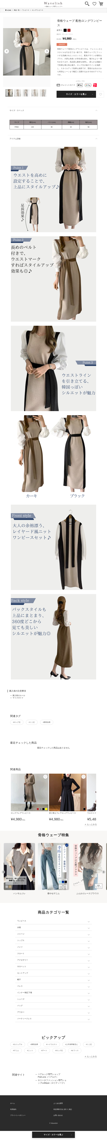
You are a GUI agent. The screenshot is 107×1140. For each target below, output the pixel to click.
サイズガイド (18, 698)
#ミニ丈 (35, 722)
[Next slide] (103, 872)
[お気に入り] (94, 4)
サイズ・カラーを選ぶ (76, 94)
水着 (19, 928)
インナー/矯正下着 (24, 993)
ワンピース (25, 10)
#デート (66, 1052)
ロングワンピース (37, 10)
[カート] (101, 4)
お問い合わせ (58, 1124)
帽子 (19, 980)
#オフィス (18, 1059)
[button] (6, 51)
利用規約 (13, 1118)
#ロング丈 (18, 722)
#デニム (33, 1052)
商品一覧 (17, 10)
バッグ (20, 1006)
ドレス (20, 987)
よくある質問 (58, 1112)
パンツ (20, 948)
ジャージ (20, 935)
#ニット (50, 1052)
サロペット (21, 967)
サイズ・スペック (17, 110)
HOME (8, 10)
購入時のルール (19, 695)
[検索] (87, 4)
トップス (20, 941)
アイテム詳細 (15, 139)
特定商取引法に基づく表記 (62, 1118)
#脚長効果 (52, 722)
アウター (20, 1013)
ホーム (12, 1112)
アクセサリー (22, 961)
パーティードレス (24, 1019)
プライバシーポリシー (18, 1124)
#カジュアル (19, 1045)
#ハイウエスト (58, 1045)
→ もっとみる (90, 825)
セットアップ (22, 974)
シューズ (20, 1000)
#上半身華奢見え (80, 1045)
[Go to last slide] (3, 872)
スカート (20, 954)
